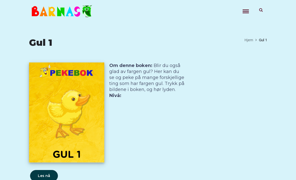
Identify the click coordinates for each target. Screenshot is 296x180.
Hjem (248, 40)
